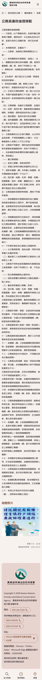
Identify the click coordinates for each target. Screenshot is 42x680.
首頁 (3, 13)
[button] (38, 4)
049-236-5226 (20, 609)
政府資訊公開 (14, 12)
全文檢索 (7, 675)
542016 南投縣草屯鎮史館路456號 (21, 638)
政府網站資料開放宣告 (14, 661)
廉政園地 (28, 12)
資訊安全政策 (10, 658)
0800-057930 (14, 626)
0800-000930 (14, 620)
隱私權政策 (22, 658)
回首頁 (16, 4)
